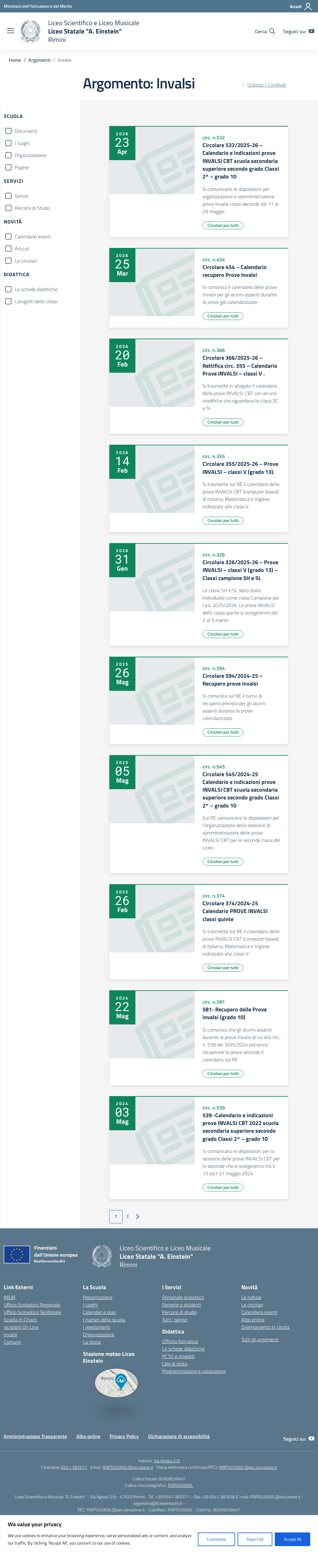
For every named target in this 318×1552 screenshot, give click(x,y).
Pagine (22, 167)
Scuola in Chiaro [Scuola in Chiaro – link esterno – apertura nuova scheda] (20, 1319)
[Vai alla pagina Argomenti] (39, 60)
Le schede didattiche (36, 289)
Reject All (255, 1539)
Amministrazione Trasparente (35, 1436)
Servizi (21, 196)
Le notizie (251, 1297)
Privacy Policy (124, 1436)
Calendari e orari (99, 1312)
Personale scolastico (183, 1297)
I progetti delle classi (36, 301)
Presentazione (97, 1297)
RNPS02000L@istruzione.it (127, 1467)
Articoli (22, 248)
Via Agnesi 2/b (167, 1460)
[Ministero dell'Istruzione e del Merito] (38, 6)
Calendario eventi (33, 236)
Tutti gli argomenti (260, 1339)
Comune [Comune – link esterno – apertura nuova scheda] (12, 1342)
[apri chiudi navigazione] (10, 31)
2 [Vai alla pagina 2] (127, 1216)
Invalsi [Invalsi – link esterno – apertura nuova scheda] (10, 1334)
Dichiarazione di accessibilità (179, 1436)
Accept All (292, 1539)
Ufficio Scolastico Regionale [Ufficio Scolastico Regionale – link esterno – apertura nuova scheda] (32, 1304)
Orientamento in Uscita (265, 1327)
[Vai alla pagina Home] (15, 60)
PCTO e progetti (178, 1356)
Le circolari (26, 260)
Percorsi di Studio (32, 208)
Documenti (26, 131)
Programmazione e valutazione (194, 1371)
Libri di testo (174, 1363)
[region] (159, 1533)
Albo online (253, 1319)
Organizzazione (30, 155)
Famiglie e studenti (181, 1304)
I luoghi (22, 143)
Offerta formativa (180, 1341)
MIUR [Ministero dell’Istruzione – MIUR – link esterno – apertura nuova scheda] (9, 1297)
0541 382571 (74, 1467)
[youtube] (311, 31)
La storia (92, 1342)
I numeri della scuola (104, 1319)
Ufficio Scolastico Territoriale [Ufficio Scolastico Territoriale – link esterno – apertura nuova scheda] (32, 1312)
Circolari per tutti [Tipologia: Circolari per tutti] (222, 225)
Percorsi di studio (179, 1312)
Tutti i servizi (174, 1319)
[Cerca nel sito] (265, 31)
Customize (216, 1539)
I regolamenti (96, 1327)
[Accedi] (301, 6)
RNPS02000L (180, 1485)
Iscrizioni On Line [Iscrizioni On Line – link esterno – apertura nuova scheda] (21, 1327)
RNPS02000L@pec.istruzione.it (248, 1467)
